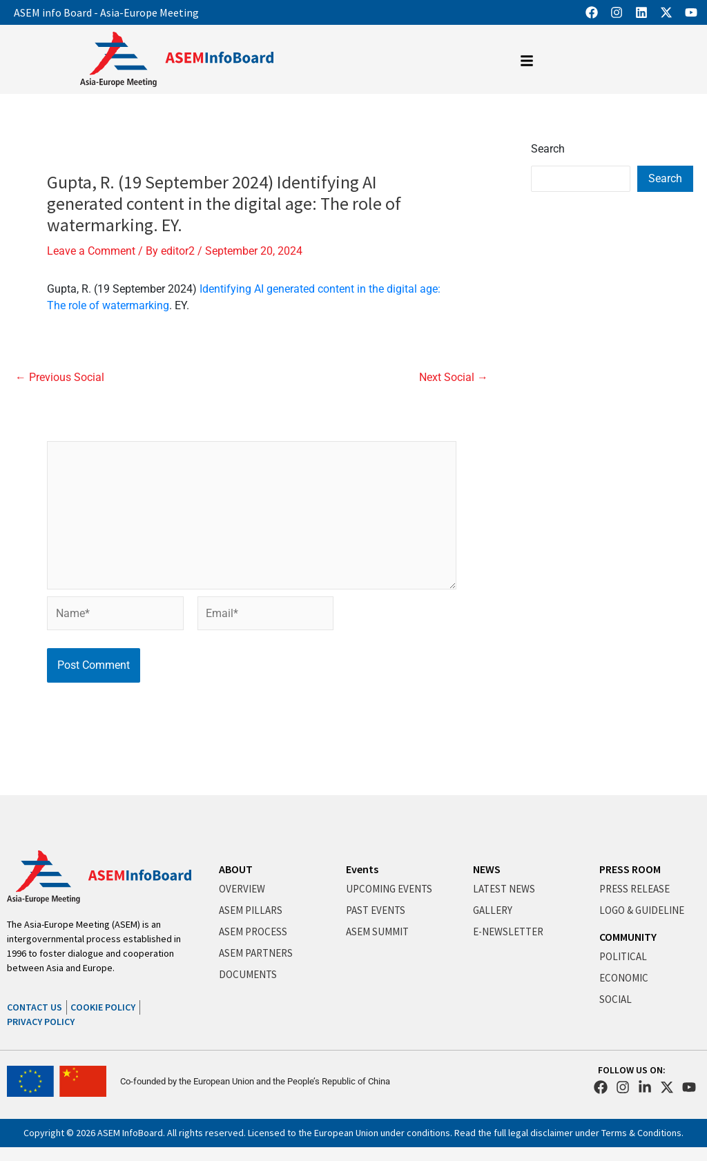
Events (362, 869)
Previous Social (59, 377)
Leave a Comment (91, 250)
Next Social (453, 377)
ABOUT (236, 869)
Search (548, 148)
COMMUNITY (628, 937)
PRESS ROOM (630, 869)
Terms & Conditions (641, 1132)
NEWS (487, 869)
